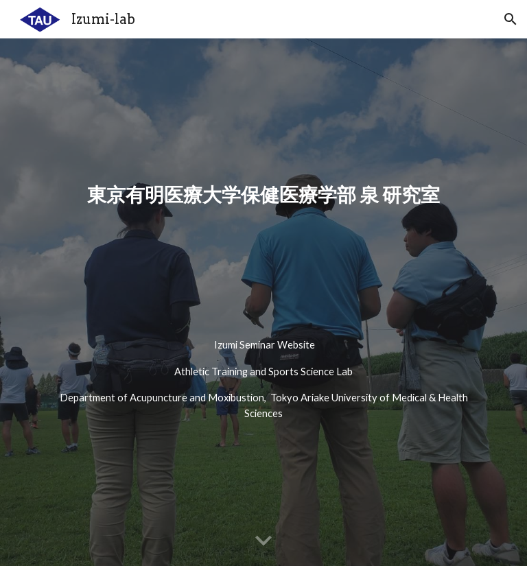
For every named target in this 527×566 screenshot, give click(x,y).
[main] (263, 250)
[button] (510, 19)
